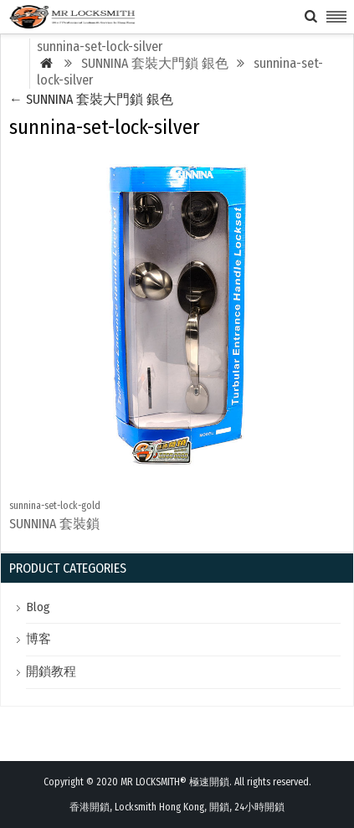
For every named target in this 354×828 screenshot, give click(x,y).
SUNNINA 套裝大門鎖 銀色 (91, 99)
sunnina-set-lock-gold (54, 506)
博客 (38, 638)
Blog (38, 607)
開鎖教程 (51, 671)
